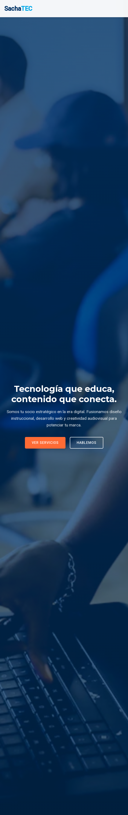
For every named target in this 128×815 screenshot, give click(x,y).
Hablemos (86, 443)
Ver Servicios (45, 443)
